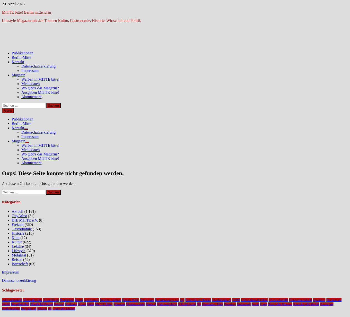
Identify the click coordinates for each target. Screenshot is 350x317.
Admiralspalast (12, 300)
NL (199, 304)
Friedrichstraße (278, 300)
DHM (236, 300)
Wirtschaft (20, 264)
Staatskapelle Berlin (306, 304)
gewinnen (319, 300)
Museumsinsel (135, 304)
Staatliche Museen (280, 304)
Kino (15, 238)
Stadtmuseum (11, 308)
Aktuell (17, 211)
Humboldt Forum (41, 304)
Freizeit (18, 225)
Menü (8, 110)
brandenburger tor (167, 300)
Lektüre (18, 246)
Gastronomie (22, 229)
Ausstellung (51, 300)
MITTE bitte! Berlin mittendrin (26, 12)
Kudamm (71, 304)
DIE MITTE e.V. (25, 220)
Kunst (82, 304)
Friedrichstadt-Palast (254, 300)
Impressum (30, 71)
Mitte (90, 304)
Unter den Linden (63, 308)
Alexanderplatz (32, 300)
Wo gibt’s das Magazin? (40, 88)
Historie (18, 233)
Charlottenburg (221, 300)
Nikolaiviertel (187, 304)
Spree (263, 304)
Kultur (17, 242)
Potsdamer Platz (212, 304)
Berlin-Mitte (21, 57)
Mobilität (19, 255)
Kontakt (18, 62)
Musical (151, 304)
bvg (182, 300)
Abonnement (31, 97)
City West (19, 216)
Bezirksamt (147, 300)
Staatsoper (326, 304)
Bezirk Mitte (130, 300)
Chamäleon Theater (198, 300)
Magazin (18, 75)
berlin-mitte (91, 300)
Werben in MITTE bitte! (40, 79)
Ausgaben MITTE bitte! (40, 92)
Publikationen (22, 53)
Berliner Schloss (110, 300)
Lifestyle (19, 251)
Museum (119, 304)
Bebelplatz (67, 300)
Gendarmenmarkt (300, 300)
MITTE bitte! (104, 304)
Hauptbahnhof (20, 304)
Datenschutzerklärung (38, 66)
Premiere (230, 304)
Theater (42, 308)
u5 (49, 308)
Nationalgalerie (167, 304)
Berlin (79, 300)
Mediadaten (30, 84)
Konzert (59, 304)
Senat (255, 304)
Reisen (17, 259)
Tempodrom (28, 308)
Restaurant (244, 304)
